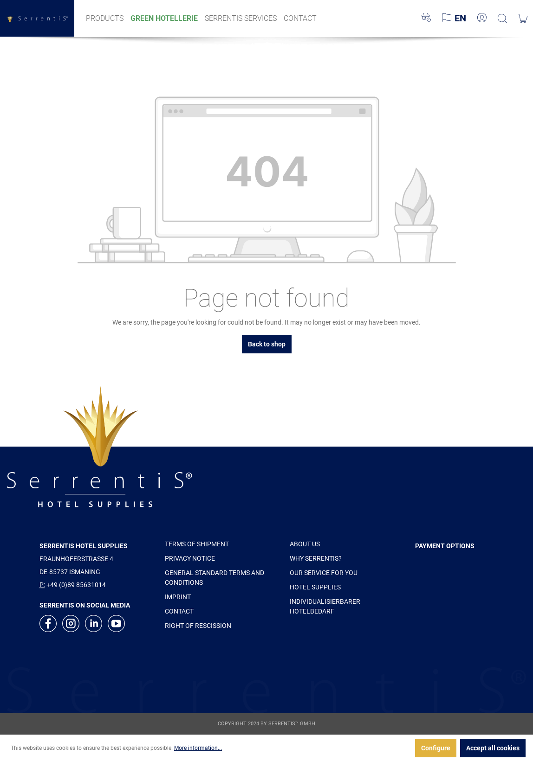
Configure (435, 748)
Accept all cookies (493, 748)
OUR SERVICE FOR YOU (324, 572)
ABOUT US (305, 544)
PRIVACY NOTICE (190, 558)
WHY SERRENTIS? (316, 558)
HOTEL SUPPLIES (315, 587)
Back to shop (267, 344)
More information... (198, 748)
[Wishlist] (426, 18)
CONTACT (179, 611)
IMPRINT (178, 597)
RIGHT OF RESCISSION (198, 625)
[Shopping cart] (522, 18)
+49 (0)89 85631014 (76, 584)
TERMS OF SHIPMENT (197, 544)
